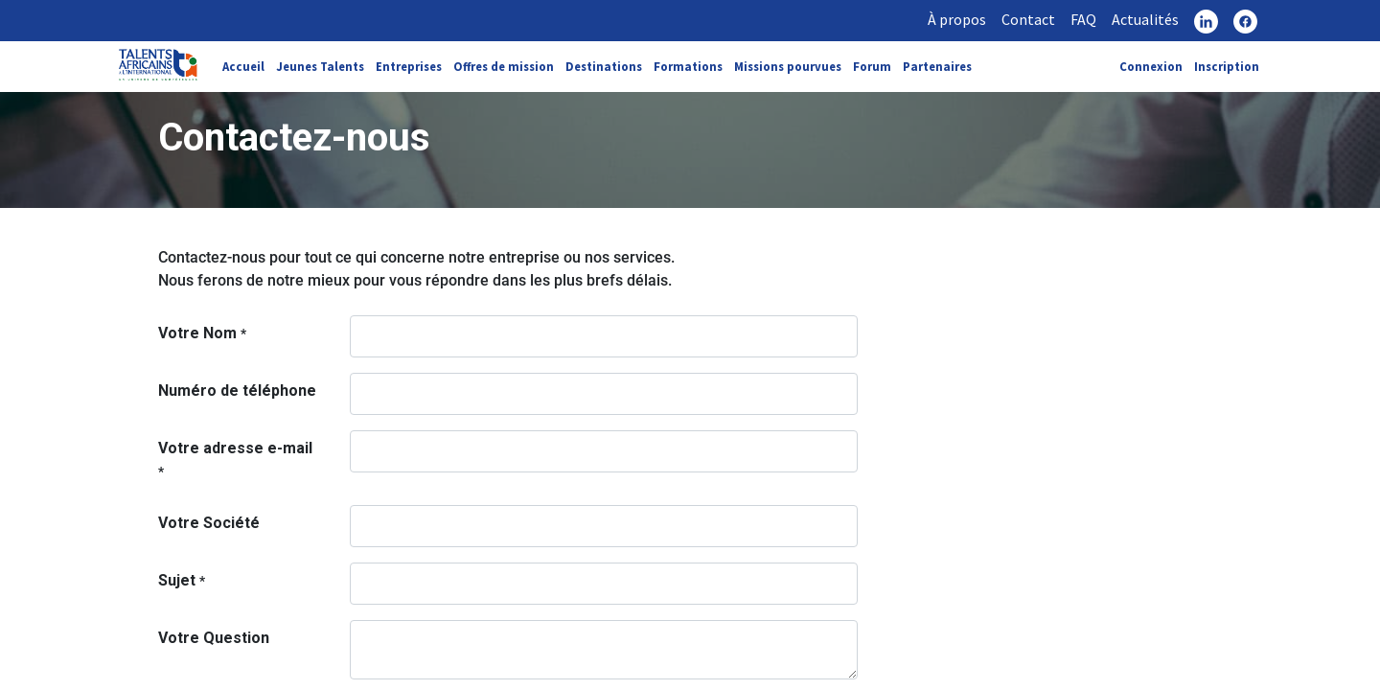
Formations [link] (688, 66)
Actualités (1145, 19)
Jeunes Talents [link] (320, 66)
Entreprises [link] (409, 66)
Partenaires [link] (937, 66)
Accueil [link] (243, 66)
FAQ (1083, 19)
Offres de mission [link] (503, 66)
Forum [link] (872, 66)
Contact (1028, 19)
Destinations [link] (603, 66)
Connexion (1151, 66)
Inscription (1226, 66)
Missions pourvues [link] (787, 66)
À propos (957, 19)
